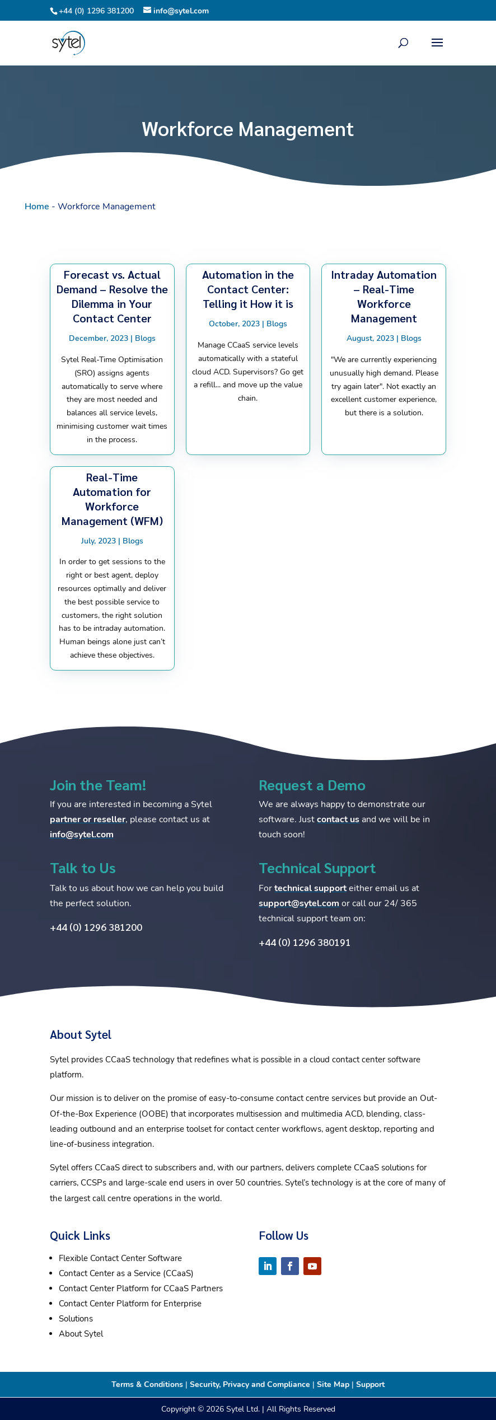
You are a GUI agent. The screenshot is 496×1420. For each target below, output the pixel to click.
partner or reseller (87, 819)
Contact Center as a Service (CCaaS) (126, 1273)
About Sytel (81, 1333)
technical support (310, 888)
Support (370, 1384)
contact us (338, 819)
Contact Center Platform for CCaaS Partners (141, 1288)
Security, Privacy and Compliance (250, 1384)
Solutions (76, 1318)
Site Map (333, 1384)
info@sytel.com (82, 834)
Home (37, 206)
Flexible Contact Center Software (120, 1258)
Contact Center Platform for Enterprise (130, 1303)
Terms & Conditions (147, 1384)
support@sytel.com (299, 903)
